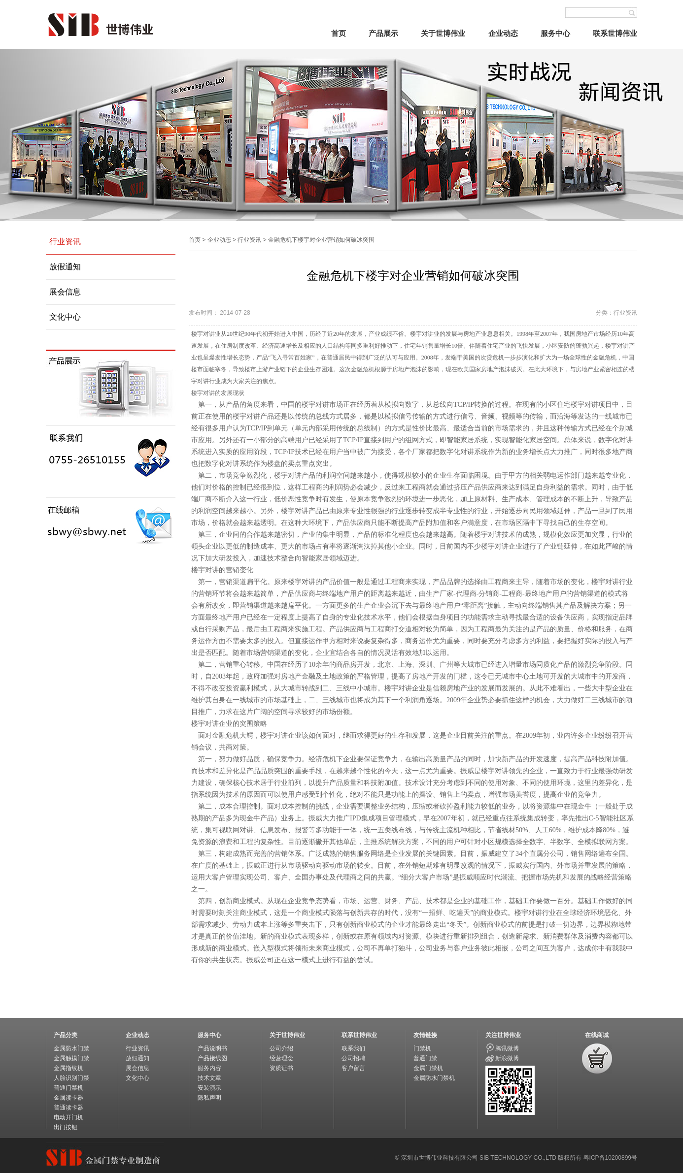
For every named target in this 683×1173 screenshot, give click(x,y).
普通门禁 (425, 1058)
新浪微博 (507, 1058)
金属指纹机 (68, 1068)
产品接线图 (212, 1058)
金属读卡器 (68, 1097)
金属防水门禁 (71, 1048)
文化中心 (65, 317)
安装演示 (209, 1087)
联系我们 (353, 1048)
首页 (338, 33)
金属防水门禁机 (434, 1078)
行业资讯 (65, 241)
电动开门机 (68, 1117)
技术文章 (209, 1078)
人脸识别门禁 (71, 1078)
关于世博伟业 (443, 33)
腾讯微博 (507, 1048)
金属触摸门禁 (71, 1058)
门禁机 (422, 1048)
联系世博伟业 (615, 33)
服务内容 (209, 1068)
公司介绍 (281, 1048)
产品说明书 (212, 1048)
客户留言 (353, 1068)
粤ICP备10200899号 (610, 1157)
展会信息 (65, 292)
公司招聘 (353, 1058)
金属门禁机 (428, 1068)
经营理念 (281, 1058)
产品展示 (383, 33)
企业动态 (503, 33)
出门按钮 (65, 1127)
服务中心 (555, 33)
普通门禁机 (68, 1087)
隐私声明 (209, 1097)
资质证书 (281, 1068)
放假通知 (65, 266)
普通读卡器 (68, 1107)
